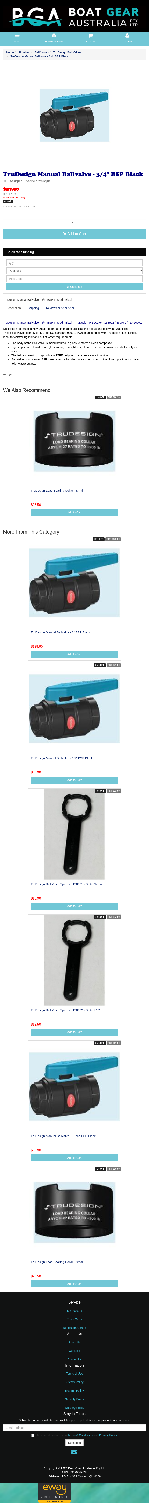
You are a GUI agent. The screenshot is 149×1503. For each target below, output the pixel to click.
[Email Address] (74, 1427)
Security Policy (74, 1399)
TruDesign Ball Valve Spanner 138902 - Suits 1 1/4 (65, 1010)
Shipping (33, 308)
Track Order (74, 1319)
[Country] (74, 270)
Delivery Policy (74, 1408)
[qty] (74, 262)
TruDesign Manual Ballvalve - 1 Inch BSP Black (63, 1136)
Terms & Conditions (80, 1435)
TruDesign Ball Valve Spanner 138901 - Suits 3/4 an (66, 884)
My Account (74, 1310)
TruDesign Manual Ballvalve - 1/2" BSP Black (62, 758)
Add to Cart (74, 234)
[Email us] (74, 1452)
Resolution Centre (74, 1328)
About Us (74, 1342)
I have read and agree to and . (74, 1435)
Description (13, 308)
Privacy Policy (74, 1382)
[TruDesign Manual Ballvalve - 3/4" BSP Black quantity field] (74, 223)
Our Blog (74, 1350)
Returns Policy (74, 1390)
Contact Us (74, 1359)
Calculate (74, 286)
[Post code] (74, 278)
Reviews (60, 308)
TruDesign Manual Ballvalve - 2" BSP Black (60, 632)
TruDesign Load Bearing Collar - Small (57, 490)
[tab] (13, 308)
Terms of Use (74, 1373)
